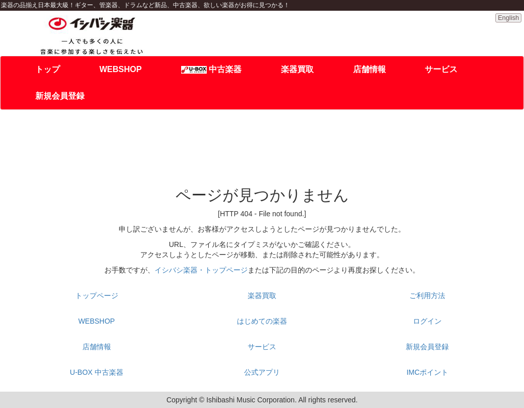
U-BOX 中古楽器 (96, 372)
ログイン (427, 321)
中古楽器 (211, 69)
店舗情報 (369, 69)
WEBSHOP (120, 69)
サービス (441, 69)
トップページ (96, 295)
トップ (47, 69)
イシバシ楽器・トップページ (201, 270)
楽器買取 (297, 69)
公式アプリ (262, 372)
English (508, 17)
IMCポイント (427, 372)
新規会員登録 (59, 96)
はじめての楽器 (262, 321)
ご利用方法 (427, 295)
